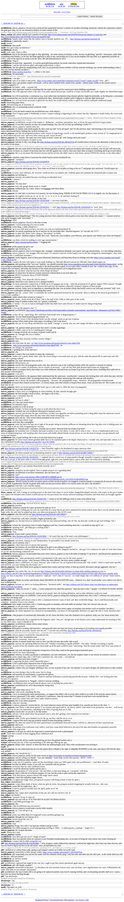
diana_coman (6, 35)
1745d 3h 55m (73, 6)
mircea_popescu (7, 122)
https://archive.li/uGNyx (21, 72)
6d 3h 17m (50, 6)
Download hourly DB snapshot (62, 900)
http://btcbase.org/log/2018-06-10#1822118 (57, 142)
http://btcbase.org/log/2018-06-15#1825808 (22, 843)
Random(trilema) (42, 900)
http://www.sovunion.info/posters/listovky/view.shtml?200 (57, 343)
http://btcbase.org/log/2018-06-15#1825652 (32, 207)
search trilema (83, 16)
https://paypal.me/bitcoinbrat (26, 242)
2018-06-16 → (19, 23)
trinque (4, 736)
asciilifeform (50, 4)
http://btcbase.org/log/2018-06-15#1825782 (29, 499)
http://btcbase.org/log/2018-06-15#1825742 (22, 448)
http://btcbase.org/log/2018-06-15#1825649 (32, 201)
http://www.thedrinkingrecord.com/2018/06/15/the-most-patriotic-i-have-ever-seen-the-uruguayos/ (46, 488)
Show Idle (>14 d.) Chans (62, 12)
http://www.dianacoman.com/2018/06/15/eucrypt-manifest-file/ (32, 32)
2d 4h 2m (61, 6)
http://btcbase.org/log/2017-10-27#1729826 (38, 442)
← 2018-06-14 (7, 23)
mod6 (3, 43)
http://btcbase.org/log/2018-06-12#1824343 (74, 207)
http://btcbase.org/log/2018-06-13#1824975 (32, 162)
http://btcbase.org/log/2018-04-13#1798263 (49, 514)
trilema (74, 4)
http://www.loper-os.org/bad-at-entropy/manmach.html (70, 756)
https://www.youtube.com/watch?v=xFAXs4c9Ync (62, 852)
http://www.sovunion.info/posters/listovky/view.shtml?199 (36, 345)
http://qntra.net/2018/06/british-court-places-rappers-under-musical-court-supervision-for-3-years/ (46, 118)
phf (2, 448)
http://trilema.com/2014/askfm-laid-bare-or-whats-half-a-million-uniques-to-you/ (72, 571)
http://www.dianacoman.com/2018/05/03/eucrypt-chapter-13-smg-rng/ (75, 35)
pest (61, 4)
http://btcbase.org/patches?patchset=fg (85, 39)
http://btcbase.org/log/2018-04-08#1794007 (76, 453)
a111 (3, 76)
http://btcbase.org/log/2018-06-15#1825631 (22, 457)
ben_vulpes (5, 782)
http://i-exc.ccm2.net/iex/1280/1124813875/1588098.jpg (37, 477)
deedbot (4, 32)
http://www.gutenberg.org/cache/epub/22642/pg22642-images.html (90, 264)
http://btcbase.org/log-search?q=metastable (44, 76)
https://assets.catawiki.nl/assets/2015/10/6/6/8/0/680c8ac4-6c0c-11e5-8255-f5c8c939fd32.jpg (51, 479)
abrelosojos (5, 881)
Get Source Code (82, 900)
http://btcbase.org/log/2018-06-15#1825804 (29, 536)
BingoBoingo (6, 113)
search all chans (96, 16)
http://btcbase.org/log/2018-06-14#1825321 (85, 630)
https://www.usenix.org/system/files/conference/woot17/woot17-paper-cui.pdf (67, 81)
